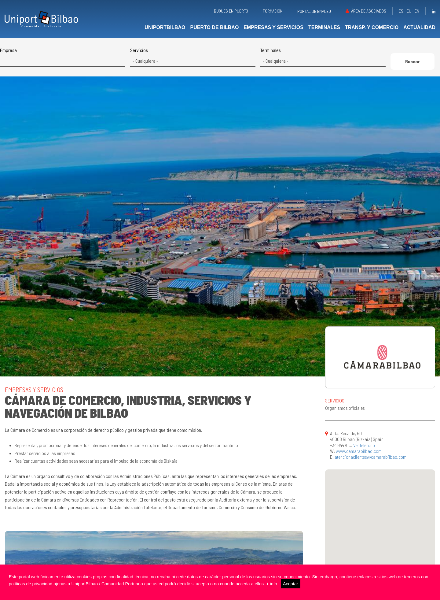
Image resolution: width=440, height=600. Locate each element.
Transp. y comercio (371, 27)
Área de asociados (368, 10)
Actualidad (419, 27)
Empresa (8, 50)
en (417, 10)
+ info (271, 583)
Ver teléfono (364, 445)
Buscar (412, 61)
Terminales (324, 27)
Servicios (139, 50)
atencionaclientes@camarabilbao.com (370, 457)
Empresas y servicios (273, 27)
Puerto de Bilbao (214, 27)
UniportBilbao (165, 27)
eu (409, 10)
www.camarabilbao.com (359, 451)
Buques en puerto (231, 10)
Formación (273, 10)
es (401, 10)
